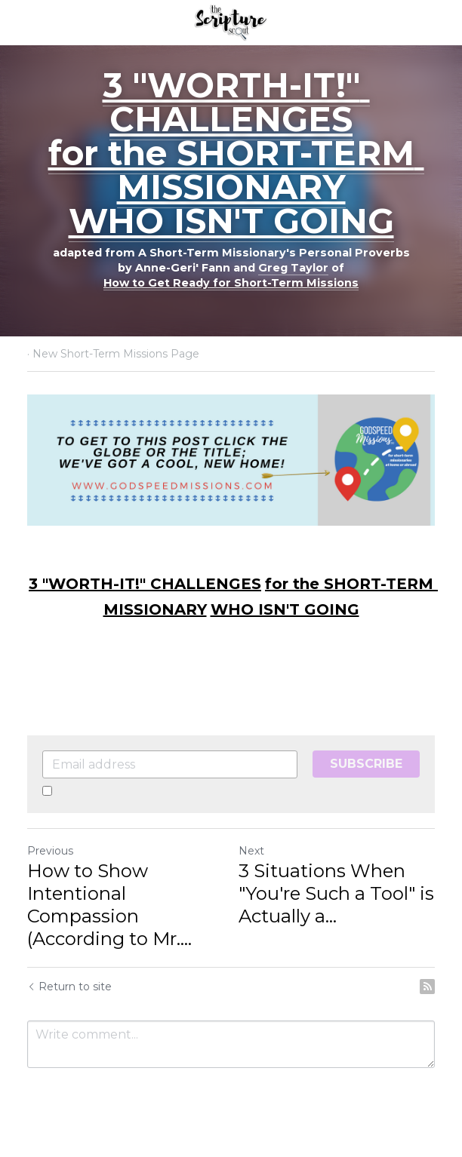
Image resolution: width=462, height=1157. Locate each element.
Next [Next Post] (251, 851)
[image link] (230, 21)
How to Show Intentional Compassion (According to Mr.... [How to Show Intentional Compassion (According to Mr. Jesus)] (109, 905)
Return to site (69, 986)
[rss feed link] (427, 986)
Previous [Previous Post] (50, 851)
